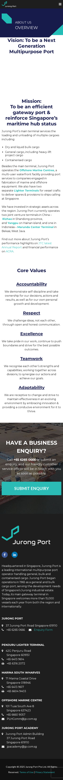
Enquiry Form (43, 629)
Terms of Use (26, 772)
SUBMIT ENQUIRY (31, 488)
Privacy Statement (45, 772)
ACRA (10, 251)
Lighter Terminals (26, 190)
